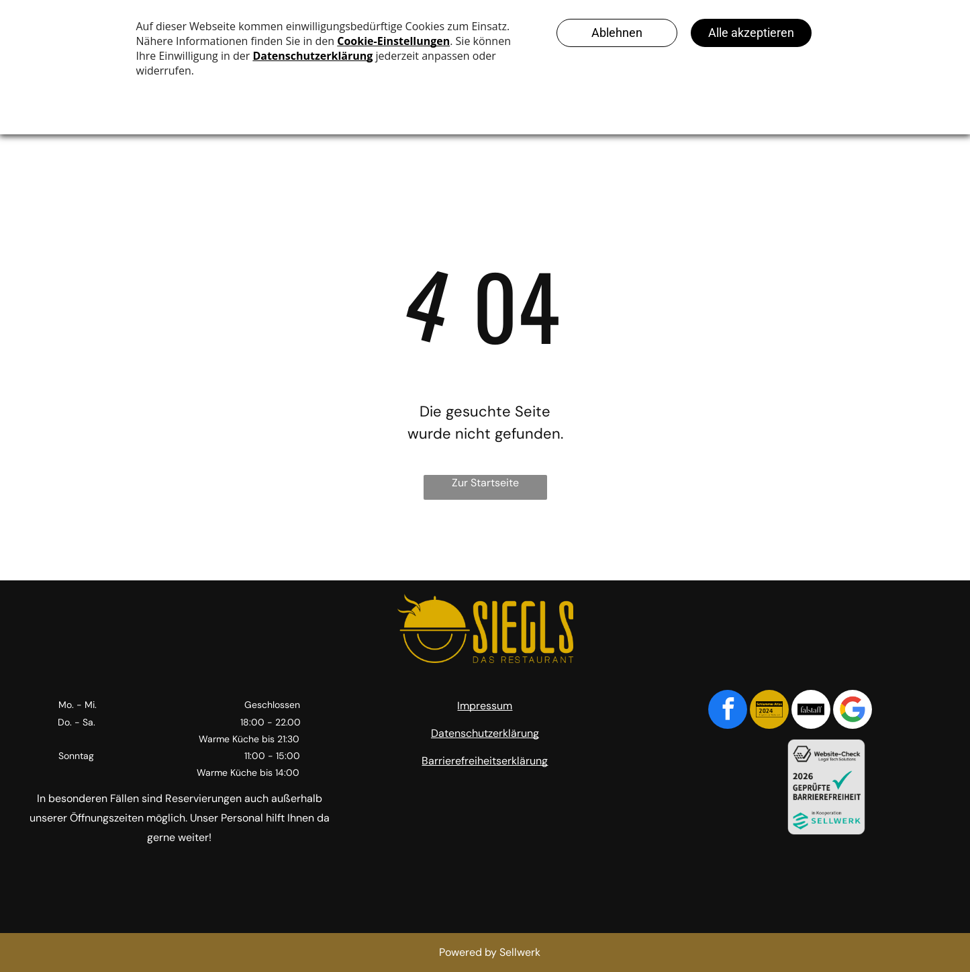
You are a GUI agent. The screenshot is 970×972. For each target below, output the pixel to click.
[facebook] (727, 711)
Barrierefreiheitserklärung (485, 761)
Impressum (484, 706)
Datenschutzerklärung (485, 733)
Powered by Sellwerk (489, 952)
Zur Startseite (485, 483)
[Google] (852, 711)
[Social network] (769, 711)
